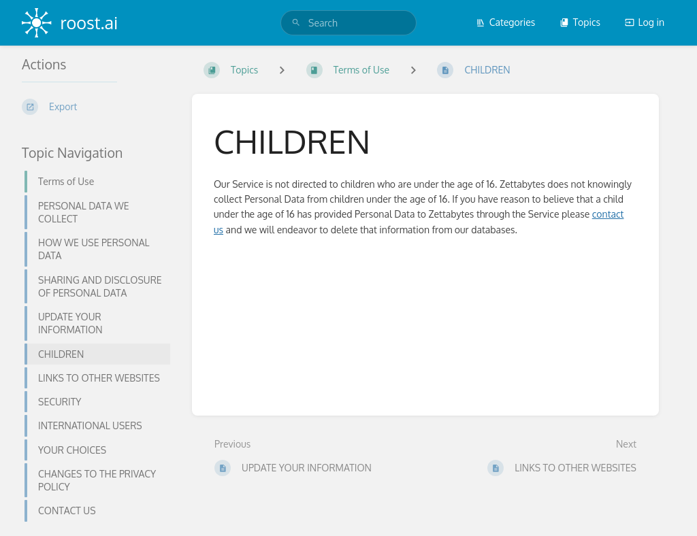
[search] (348, 22)
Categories (506, 22)
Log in (644, 22)
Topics (580, 22)
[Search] (296, 23)
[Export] (96, 106)
